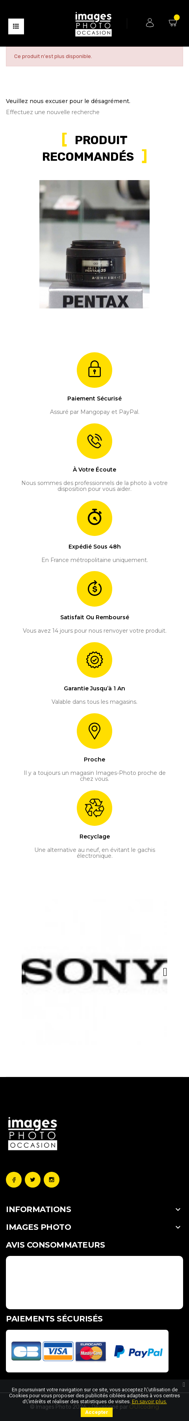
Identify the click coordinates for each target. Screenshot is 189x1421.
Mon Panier (174, 21)
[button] (24, 972)
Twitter (33, 1180)
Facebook (14, 1180)
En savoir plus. (149, 1401)
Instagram (51, 1180)
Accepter (96, 1412)
